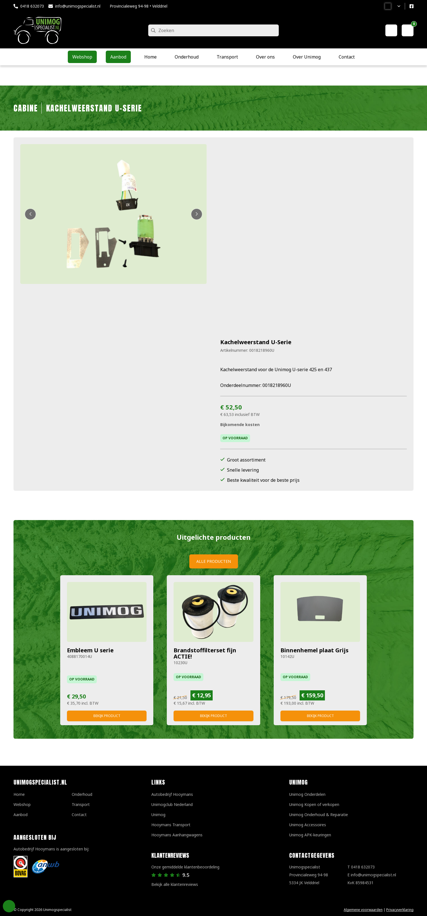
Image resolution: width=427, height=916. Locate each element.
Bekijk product (106, 715)
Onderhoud (82, 794)
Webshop (22, 804)
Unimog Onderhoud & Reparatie (318, 814)
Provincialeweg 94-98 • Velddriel (138, 6)
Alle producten (213, 561)
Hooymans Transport (170, 824)
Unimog (158, 814)
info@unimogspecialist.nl (77, 6)
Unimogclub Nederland (172, 804)
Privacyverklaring (399, 909)
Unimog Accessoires (307, 824)
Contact (79, 814)
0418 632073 (32, 6)
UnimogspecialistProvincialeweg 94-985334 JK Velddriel (308, 874)
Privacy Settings (9, 906)
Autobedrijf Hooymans (172, 794)
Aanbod (21, 814)
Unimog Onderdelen (307, 794)
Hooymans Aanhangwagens (177, 834)
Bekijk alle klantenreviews (174, 884)
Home (19, 794)
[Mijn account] (391, 30)
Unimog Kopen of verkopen (314, 804)
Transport (81, 804)
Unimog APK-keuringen (310, 834)
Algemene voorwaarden (363, 909)
